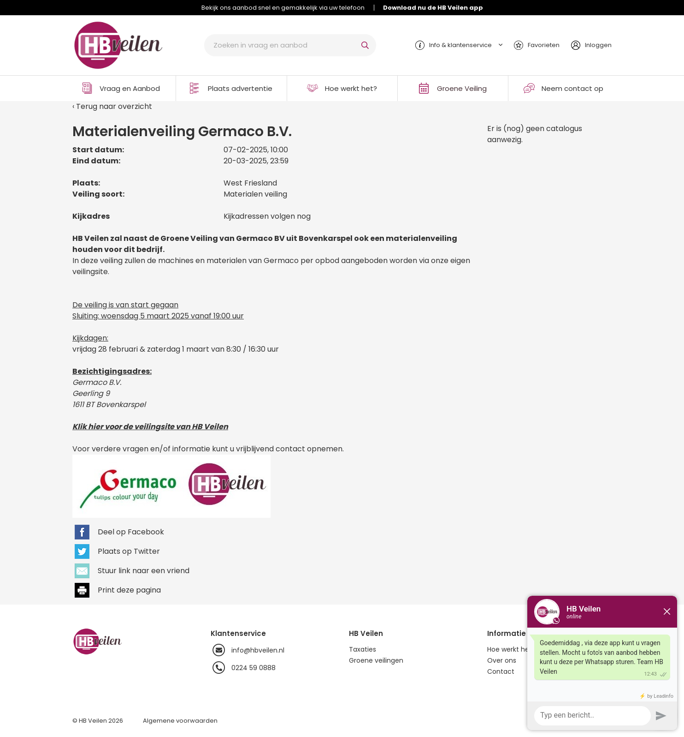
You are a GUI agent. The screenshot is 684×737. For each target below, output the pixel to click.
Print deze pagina (129, 590)
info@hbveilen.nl (247, 650)
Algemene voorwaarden (180, 720)
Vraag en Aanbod (130, 88)
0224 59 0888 (243, 667)
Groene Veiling (462, 88)
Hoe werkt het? (351, 88)
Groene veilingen (376, 660)
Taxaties (362, 649)
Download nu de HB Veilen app (433, 7)
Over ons (501, 660)
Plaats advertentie (240, 88)
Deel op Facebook (131, 532)
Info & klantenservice (460, 45)
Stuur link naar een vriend (143, 570)
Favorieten (544, 45)
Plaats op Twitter (129, 551)
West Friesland (250, 183)
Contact (500, 671)
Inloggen (598, 45)
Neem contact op (572, 88)
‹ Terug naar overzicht (112, 106)
